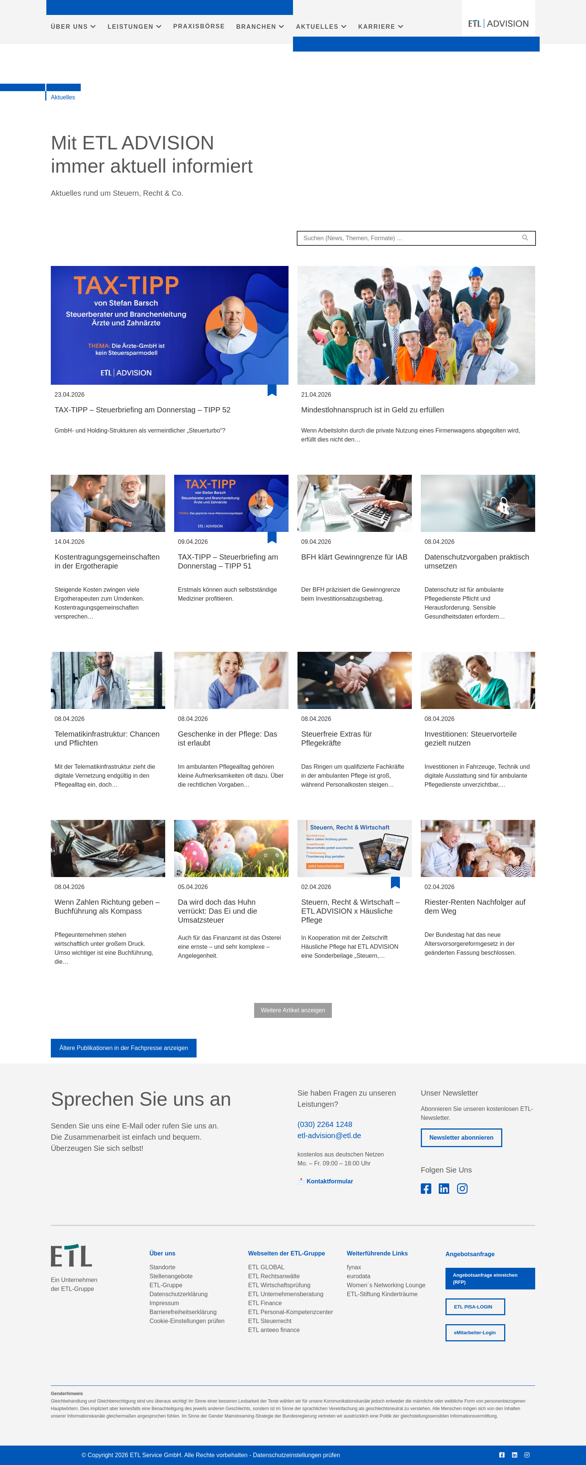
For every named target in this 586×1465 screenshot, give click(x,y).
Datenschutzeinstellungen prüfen (296, 1455)
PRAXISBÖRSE (199, 26)
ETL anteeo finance (274, 1330)
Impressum (164, 1303)
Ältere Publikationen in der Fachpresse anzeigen (123, 1048)
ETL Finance (265, 1303)
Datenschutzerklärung (178, 1294)
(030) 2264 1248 (324, 1124)
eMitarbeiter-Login (475, 1332)
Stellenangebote (171, 1276)
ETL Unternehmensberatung (285, 1294)
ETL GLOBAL (266, 1267)
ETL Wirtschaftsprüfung (279, 1285)
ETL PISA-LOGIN (473, 1307)
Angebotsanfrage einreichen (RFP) (485, 1278)
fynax (354, 1267)
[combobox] (416, 238)
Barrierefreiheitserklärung (183, 1312)
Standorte (162, 1267)
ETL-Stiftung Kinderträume (382, 1294)
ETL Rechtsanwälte (274, 1276)
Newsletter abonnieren (461, 1137)
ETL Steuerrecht (270, 1321)
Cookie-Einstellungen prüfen (187, 1321)
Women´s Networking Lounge (386, 1285)
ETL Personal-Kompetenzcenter (290, 1312)
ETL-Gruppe (165, 1285)
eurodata (358, 1276)
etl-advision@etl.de (329, 1135)
